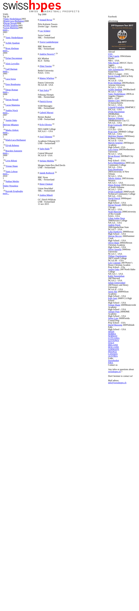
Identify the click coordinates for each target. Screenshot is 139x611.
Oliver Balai (115, 364)
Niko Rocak (115, 118)
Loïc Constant (116, 394)
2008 (27, 62)
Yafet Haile (77, 123)
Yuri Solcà (45, 95)
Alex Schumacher (118, 126)
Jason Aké (114, 432)
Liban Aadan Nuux (118, 330)
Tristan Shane (12, 244)
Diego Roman (12, 150)
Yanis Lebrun (12, 249)
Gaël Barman (12, 125)
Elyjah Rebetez (13, 220)
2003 (27, 54)
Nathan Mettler (13, 265)
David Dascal (116, 305)
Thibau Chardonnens (116, 384)
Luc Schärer (78, 53)
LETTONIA (113, 507)
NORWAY (113, 495)
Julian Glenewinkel (118, 421)
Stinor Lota (115, 466)
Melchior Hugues (118, 224)
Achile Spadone (13, 71)
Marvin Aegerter (117, 232)
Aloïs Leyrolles (12, 121)
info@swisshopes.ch (118, 596)
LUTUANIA (113, 501)
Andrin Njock (12, 175)
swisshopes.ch (115, 584)
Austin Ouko (11, 190)
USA (111, 104)
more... (5, 79)
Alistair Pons (115, 457)
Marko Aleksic (12, 199)
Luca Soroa (11, 141)
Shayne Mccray (117, 355)
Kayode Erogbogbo (15, 273)
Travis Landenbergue (51, 67)
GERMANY (113, 530)
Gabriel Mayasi (48, 109)
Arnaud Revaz (47, 53)
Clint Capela (115, 109)
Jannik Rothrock (80, 137)
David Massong (117, 474)
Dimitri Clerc (115, 171)
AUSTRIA (113, 547)
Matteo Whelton (80, 81)
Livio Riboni (11, 240)
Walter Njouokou (14, 269)
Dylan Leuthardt (117, 294)
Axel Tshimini (47, 123)
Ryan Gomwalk (117, 207)
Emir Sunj (114, 441)
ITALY (111, 512)
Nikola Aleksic (116, 275)
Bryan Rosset (116, 249)
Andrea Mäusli (79, 151)
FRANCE (113, 536)
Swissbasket (115, 562)
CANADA (113, 542)
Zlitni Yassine (47, 81)
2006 (27, 66)
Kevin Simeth (116, 135)
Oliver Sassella (117, 375)
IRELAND (113, 518)
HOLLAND (113, 524)
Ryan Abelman (12, 100)
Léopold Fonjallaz (118, 182)
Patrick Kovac (79, 95)
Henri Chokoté (48, 151)
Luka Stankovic (117, 347)
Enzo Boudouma (13, 145)
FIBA (111, 568)
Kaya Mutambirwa (118, 258)
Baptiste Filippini (118, 199)
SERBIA (112, 489)
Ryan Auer (114, 215)
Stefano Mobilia (48, 137)
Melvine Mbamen (14, 195)
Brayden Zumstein (14, 224)
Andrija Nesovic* (80, 67)
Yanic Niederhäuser (15, 54)
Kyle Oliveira (78, 109)
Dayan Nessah (13, 66)
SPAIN (112, 483)
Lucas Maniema (13, 76)
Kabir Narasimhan (118, 413)
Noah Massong (117, 322)
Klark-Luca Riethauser (16, 59)
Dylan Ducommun (14, 116)
